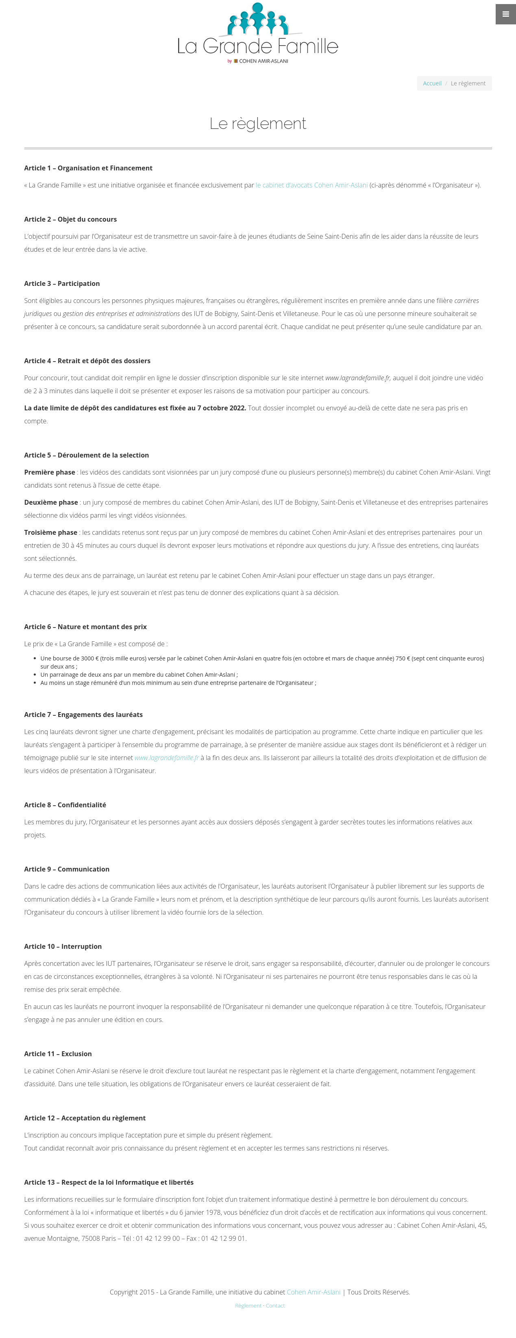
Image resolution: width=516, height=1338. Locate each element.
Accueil (432, 83)
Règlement (248, 1305)
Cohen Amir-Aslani (313, 1292)
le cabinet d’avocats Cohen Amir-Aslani (312, 185)
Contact (275, 1305)
